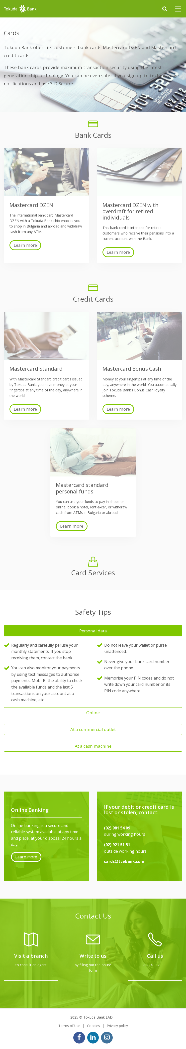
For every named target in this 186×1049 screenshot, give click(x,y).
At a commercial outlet (93, 729)
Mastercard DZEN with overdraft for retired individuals (130, 211)
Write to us (93, 955)
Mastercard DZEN (31, 205)
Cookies (93, 1025)
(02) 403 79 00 (155, 964)
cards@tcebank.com (124, 861)
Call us (155, 955)
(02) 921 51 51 (117, 844)
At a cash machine (93, 746)
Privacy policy (117, 1025)
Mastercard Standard (36, 368)
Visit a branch (31, 955)
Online (93, 712)
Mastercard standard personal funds (82, 488)
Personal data (93, 631)
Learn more (25, 245)
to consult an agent (31, 964)
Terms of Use (69, 1025)
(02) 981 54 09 (117, 828)
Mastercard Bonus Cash (131, 368)
